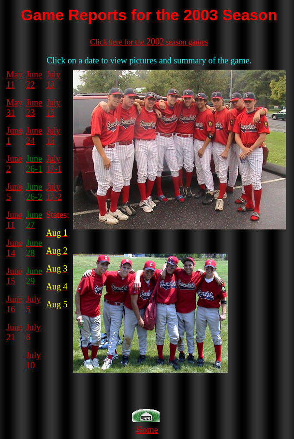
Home (147, 429)
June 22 (34, 80)
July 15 (53, 108)
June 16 (14, 304)
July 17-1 (54, 164)
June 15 (14, 276)
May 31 (14, 108)
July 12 (53, 80)
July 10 (33, 360)
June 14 (14, 248)
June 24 (34, 136)
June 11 (14, 220)
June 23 (34, 108)
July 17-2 (54, 192)
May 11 (14, 80)
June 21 (14, 332)
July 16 (53, 136)
